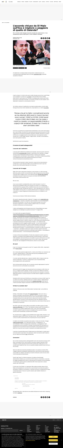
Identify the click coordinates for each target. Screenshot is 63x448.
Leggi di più (16, 388)
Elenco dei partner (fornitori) (30, 440)
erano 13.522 (19, 248)
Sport (60, 1)
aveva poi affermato (17, 307)
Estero (23, 1)
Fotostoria (38, 428)
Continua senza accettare (53, 440)
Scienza (43, 1)
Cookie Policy (47, 431)
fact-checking (6, 22)
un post (29, 96)
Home (3, 22)
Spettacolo (56, 1)
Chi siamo (47, 426)
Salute (40, 1)
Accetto (53, 436)
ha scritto (46, 107)
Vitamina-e (38, 432)
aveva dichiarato (34, 293)
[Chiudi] (61, 440)
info (33, 388)
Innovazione (35, 1)
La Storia (46, 429)
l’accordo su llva (37, 74)
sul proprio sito (22, 153)
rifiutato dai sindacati (43, 174)
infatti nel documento (18, 322)
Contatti (46, 430)
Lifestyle (47, 1)
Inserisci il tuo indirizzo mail (6, 428)
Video (37, 426)
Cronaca (19, 1)
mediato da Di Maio (36, 281)
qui (26, 334)
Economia (27, 1)
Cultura (51, 1)
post (24, 314)
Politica (30, 1)
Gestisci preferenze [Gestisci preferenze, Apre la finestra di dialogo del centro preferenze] (53, 443)
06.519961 (57, 432)
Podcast (37, 429)
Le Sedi (46, 428)
